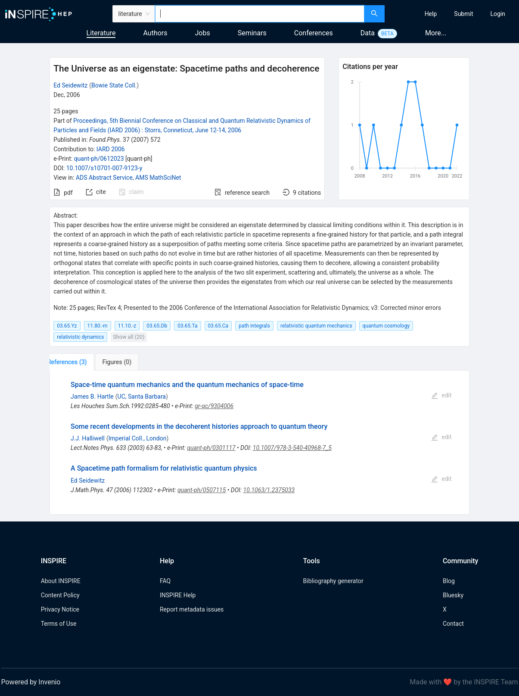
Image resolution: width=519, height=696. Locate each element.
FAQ (165, 580)
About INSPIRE (61, 580)
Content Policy (60, 595)
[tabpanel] (259, 442)
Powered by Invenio (31, 682)
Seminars (252, 33)
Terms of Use (59, 623)
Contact (453, 623)
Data (368, 33)
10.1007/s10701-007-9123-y (104, 168)
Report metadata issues (192, 609)
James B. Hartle (92, 396)
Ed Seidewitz (70, 85)
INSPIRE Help (178, 595)
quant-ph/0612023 (99, 158)
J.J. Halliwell (88, 438)
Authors (155, 33)
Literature (101, 33)
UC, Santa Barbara (142, 396)
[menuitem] (431, 14)
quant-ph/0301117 (211, 447)
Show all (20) (128, 337)
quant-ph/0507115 (201, 490)
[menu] (453, 14)
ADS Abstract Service (104, 177)
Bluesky (453, 595)
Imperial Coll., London (138, 438)
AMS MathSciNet (158, 177)
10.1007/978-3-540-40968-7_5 (292, 447)
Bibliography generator (333, 580)
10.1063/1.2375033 (269, 490)
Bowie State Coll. (114, 85)
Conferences (313, 33)
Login (497, 13)
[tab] (76, 362)
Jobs (202, 33)
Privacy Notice (60, 609)
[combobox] (259, 13)
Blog (449, 580)
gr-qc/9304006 (214, 406)
